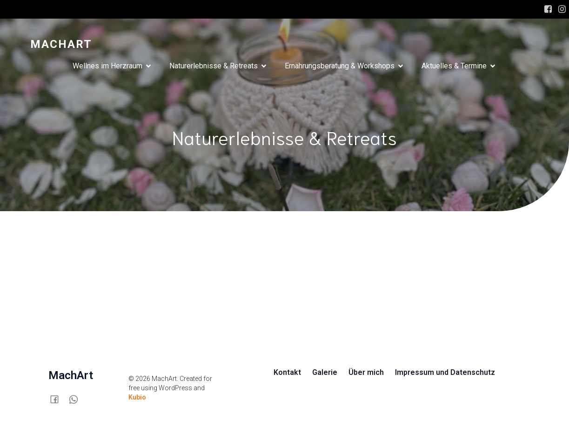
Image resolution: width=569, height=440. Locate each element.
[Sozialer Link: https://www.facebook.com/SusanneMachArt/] (548, 9)
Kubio (137, 397)
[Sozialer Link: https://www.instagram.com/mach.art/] (562, 9)
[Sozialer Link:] (57, 399)
